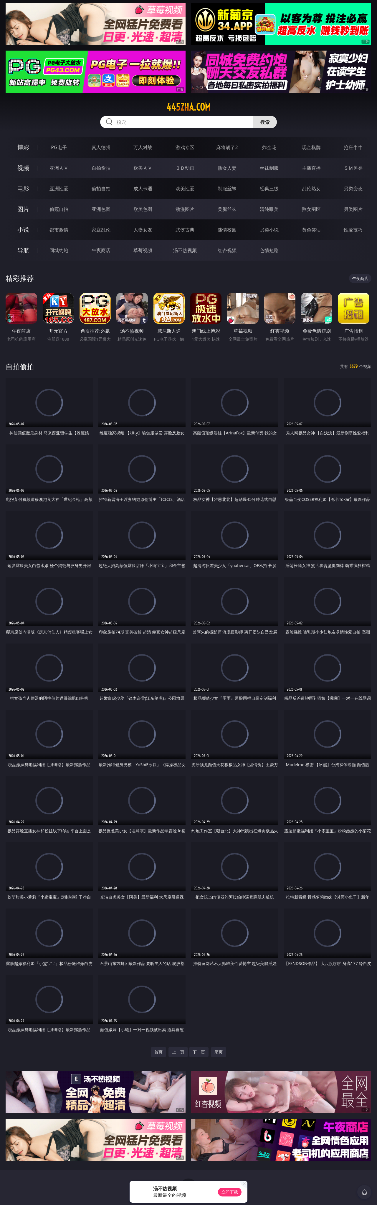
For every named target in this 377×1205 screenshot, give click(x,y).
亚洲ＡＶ (58, 168)
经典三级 (269, 188)
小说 (23, 230)
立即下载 (229, 1192)
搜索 (265, 122)
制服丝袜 (227, 188)
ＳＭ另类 (353, 168)
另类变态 (353, 188)
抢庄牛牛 (353, 147)
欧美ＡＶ (142, 168)
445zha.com (188, 107)
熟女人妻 (227, 168)
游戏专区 (185, 147)
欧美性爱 (185, 188)
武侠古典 (185, 229)
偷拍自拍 (101, 188)
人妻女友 (142, 229)
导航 (23, 250)
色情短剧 (269, 250)
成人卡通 (142, 188)
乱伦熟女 (311, 188)
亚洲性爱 (58, 188)
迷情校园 (227, 229)
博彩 (23, 147)
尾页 (218, 1052)
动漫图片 (185, 209)
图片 (23, 209)
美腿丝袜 (227, 209)
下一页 (199, 1052)
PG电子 (59, 147)
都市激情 (58, 229)
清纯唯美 (269, 209)
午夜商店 (101, 250)
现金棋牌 (311, 147)
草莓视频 (142, 250)
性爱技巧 (353, 229)
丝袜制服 (269, 168)
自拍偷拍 (101, 168)
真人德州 (101, 147)
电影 (23, 188)
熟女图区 (311, 209)
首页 (158, 1052)
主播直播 (311, 168)
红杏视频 (227, 250)
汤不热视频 (185, 250)
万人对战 (142, 147)
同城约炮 (58, 250)
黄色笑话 (311, 229)
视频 (23, 168)
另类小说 (269, 229)
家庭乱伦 (101, 229)
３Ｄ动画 (185, 168)
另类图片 (353, 209)
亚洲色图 (101, 209)
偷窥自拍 (58, 209)
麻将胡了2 (227, 147)
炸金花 (269, 147)
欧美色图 (142, 209)
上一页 (178, 1052)
